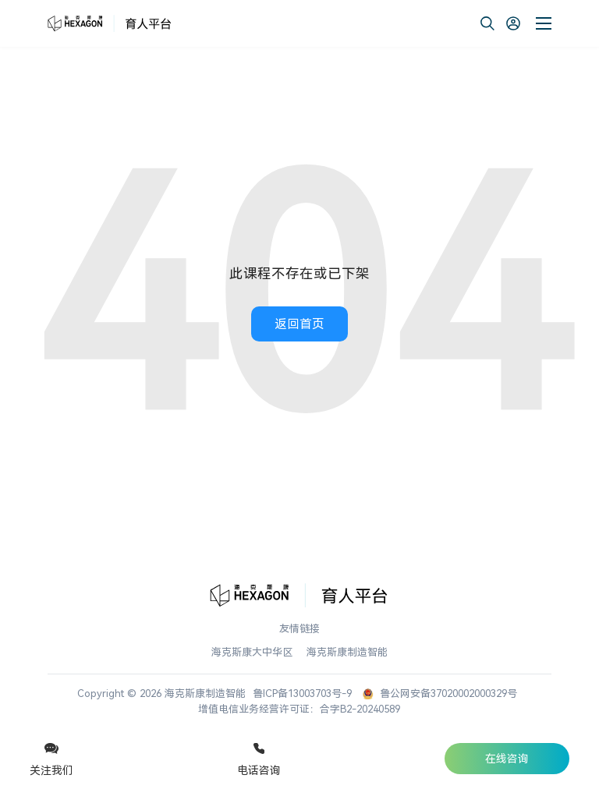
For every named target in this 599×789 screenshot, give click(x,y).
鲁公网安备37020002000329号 (440, 693)
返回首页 (299, 324)
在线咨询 (507, 758)
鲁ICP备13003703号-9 (302, 693)
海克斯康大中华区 (251, 652)
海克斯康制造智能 (347, 652)
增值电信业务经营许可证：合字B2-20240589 (299, 709)
